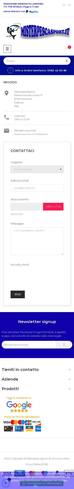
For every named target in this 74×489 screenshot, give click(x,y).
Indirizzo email (19, 180)
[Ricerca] (37, 61)
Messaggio (17, 223)
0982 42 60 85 (21, 119)
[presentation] (40, 275)
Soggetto (17, 162)
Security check (20, 264)
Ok (35, 485)
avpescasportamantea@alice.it (31, 134)
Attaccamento (20, 199)
